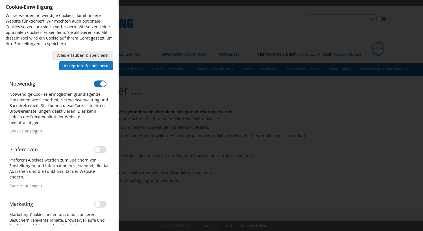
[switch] (100, 83)
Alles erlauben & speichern (82, 55)
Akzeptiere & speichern (86, 65)
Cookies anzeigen (25, 131)
